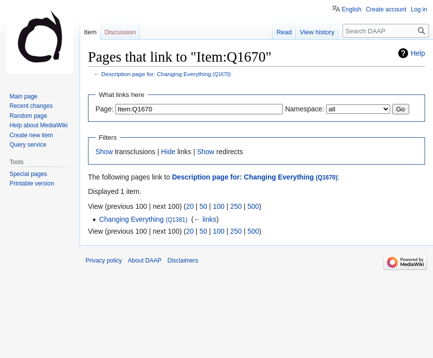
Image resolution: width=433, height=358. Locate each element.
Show (104, 152)
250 (236, 206)
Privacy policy (104, 260)
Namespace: (304, 109)
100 (218, 206)
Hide (168, 152)
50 (203, 206)
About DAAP (144, 260)
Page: (104, 109)
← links (204, 219)
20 (190, 206)
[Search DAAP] (386, 31)
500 (253, 206)
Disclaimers (183, 260)
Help (418, 53)
